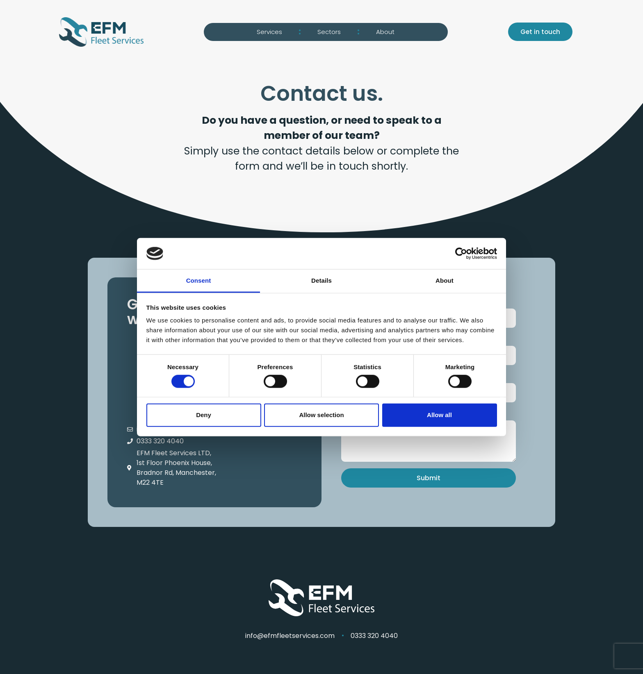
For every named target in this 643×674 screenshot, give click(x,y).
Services (269, 31)
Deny (203, 414)
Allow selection (321, 414)
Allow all (439, 414)
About (385, 31)
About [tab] (445, 280)
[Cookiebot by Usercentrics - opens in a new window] (461, 253)
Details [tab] (321, 280)
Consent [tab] (198, 280)
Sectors (329, 31)
